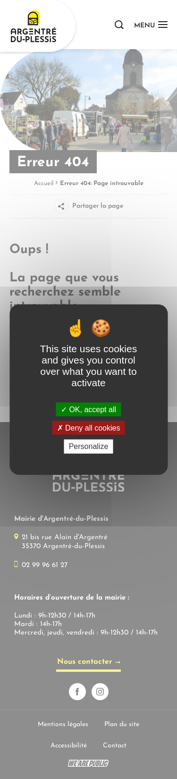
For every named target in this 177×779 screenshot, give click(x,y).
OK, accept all (88, 410)
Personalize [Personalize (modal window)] (89, 446)
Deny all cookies (88, 428)
